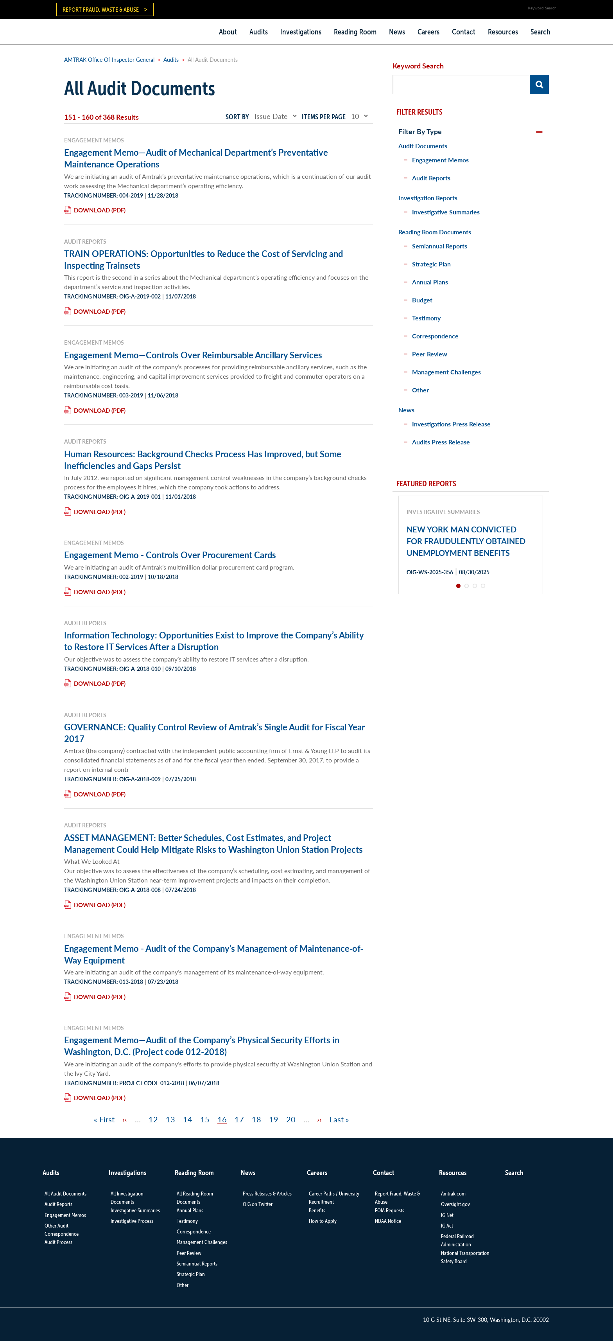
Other (420, 389)
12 (153, 1119)
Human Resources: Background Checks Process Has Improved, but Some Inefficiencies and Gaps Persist (202, 460)
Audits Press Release (441, 441)
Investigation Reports (427, 197)
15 (205, 1119)
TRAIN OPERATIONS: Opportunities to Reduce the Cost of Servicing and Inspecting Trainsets (203, 259)
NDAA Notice (388, 1220)
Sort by (237, 117)
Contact (463, 31)
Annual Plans (430, 281)
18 (256, 1119)
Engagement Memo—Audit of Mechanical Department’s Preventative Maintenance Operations (196, 158)
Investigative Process (132, 1220)
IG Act (447, 1225)
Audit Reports (431, 177)
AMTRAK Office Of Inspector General (109, 59)
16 (222, 1119)
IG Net (447, 1215)
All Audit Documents (65, 1193)
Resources (503, 31)
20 (291, 1119)
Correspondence (435, 335)
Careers (428, 31)
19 (273, 1119)
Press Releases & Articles (267, 1193)
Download (92, 210)
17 (239, 1119)
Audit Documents (422, 145)
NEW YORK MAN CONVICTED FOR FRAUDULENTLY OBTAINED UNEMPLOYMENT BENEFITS (466, 541)
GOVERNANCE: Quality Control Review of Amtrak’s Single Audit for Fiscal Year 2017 (214, 733)
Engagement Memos (440, 159)
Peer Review (429, 353)
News (397, 31)
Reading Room (355, 31)
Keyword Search (418, 65)
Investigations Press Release (451, 423)
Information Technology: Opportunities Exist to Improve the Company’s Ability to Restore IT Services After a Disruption (214, 641)
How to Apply (323, 1220)
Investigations (300, 31)
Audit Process (58, 1242)
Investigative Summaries (446, 211)
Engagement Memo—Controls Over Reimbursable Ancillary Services (193, 355)
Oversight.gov (455, 1204)
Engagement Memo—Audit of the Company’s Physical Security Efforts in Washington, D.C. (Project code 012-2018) (201, 1046)
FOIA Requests (389, 1210)
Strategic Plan (431, 263)
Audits (258, 31)
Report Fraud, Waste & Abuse (101, 9)
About (228, 31)
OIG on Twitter (257, 1204)
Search (540, 31)
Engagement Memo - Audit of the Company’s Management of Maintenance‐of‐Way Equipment (213, 954)
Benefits (317, 1210)
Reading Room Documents (434, 231)
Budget (422, 299)
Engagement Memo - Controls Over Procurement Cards (170, 554)
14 (187, 1119)
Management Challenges (446, 371)
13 (170, 1119)
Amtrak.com (453, 1193)
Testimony (426, 317)
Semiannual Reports (439, 245)
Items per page (324, 117)
